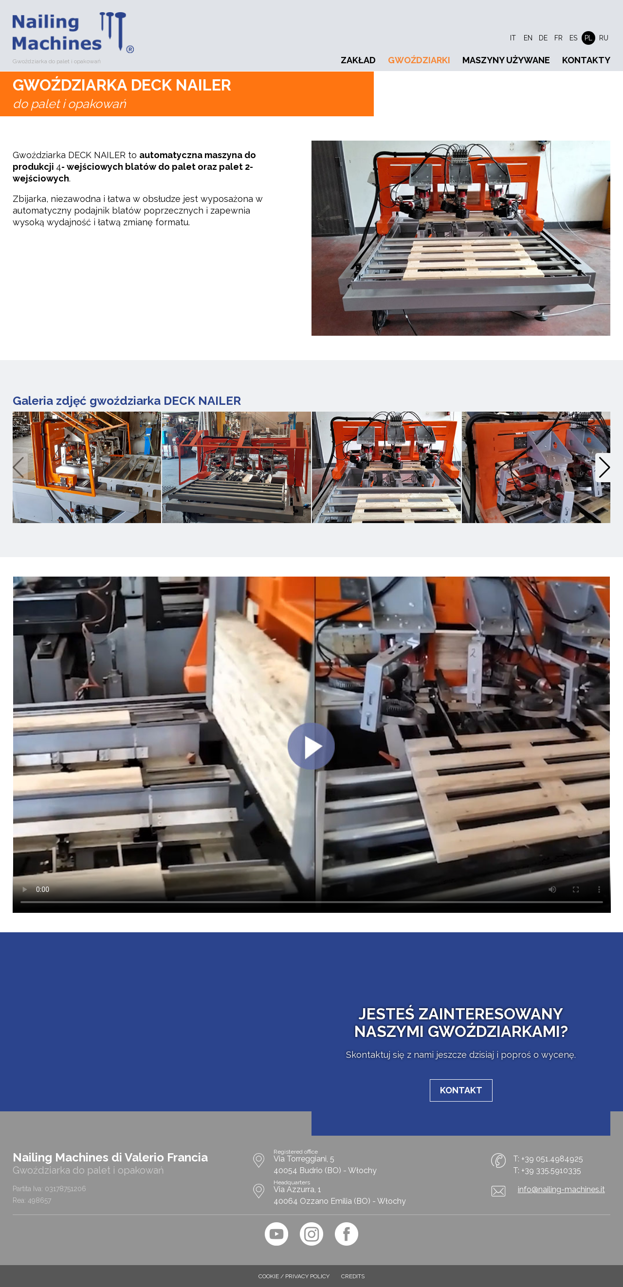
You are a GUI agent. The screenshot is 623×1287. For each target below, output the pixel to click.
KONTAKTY (586, 60)
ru (603, 38)
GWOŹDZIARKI (419, 60)
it (513, 38)
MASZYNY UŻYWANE (506, 60)
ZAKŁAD (358, 60)
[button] (604, 467)
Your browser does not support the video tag (312, 745)
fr (558, 38)
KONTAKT (461, 1090)
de (543, 38)
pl (588, 38)
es (573, 38)
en (528, 38)
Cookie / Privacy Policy (294, 1276)
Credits (353, 1276)
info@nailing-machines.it (561, 1189)
